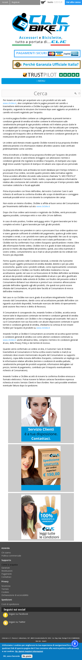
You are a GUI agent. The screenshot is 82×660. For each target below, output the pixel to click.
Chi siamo (6, 552)
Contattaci (6, 577)
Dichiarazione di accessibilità (14, 595)
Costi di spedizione (10, 604)
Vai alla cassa (73, 2)
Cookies (5, 592)
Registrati (16, 2)
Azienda (5, 548)
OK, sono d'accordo (11, 656)
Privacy (5, 581)
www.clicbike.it (9, 103)
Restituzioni (6, 570)
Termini (5, 589)
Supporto (6, 560)
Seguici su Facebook (18, 614)
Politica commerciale (11, 555)
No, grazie (27, 656)
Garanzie (5, 567)
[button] (75, 644)
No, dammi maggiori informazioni (29, 651)
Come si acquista (9, 564)
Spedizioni (6, 599)
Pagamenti (6, 573)
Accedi (5, 2)
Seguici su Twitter (17, 622)
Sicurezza (5, 586)
